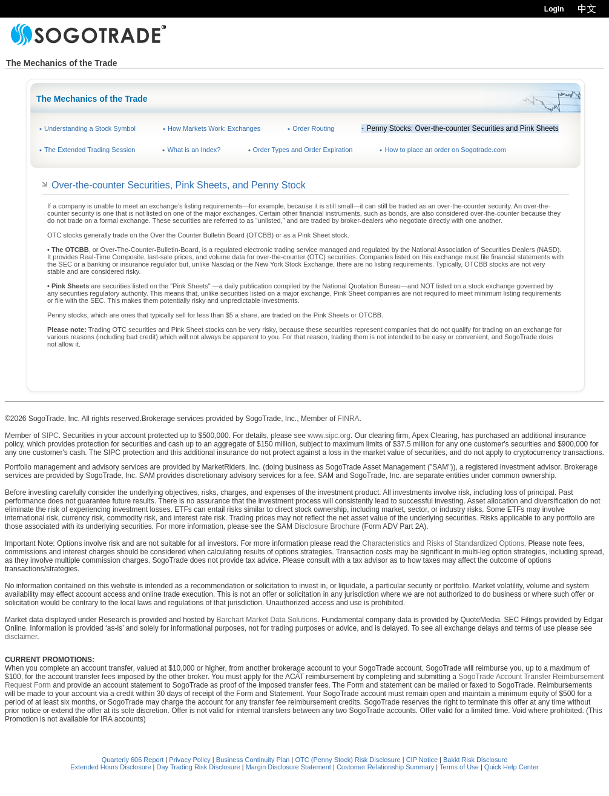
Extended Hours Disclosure (110, 767)
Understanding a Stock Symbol (90, 128)
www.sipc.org (329, 435)
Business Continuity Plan (254, 759)
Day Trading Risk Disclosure (198, 767)
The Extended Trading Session (89, 149)
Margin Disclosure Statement (288, 767)
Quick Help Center (511, 767)
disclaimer (21, 636)
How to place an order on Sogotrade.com (445, 149)
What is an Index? (193, 149)
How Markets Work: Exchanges (214, 128)
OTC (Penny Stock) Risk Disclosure (348, 759)
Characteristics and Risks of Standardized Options (443, 543)
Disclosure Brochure (327, 526)
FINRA (349, 418)
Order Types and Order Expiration (303, 149)
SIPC (50, 435)
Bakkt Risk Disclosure (475, 759)
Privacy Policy (189, 759)
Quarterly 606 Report (133, 759)
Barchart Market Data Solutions (267, 619)
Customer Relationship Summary (385, 767)
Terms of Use (459, 767)
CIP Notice (422, 759)
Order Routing (313, 128)
